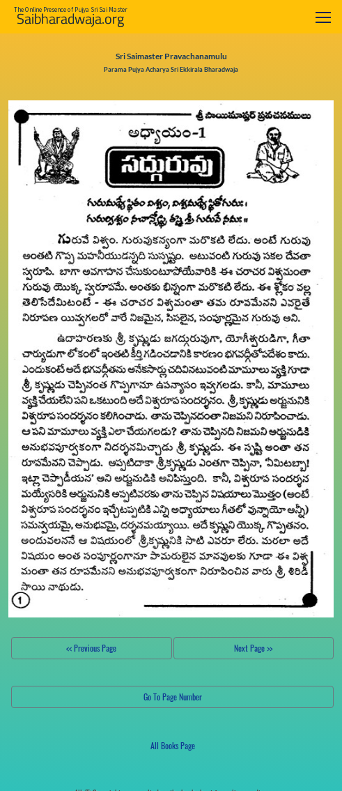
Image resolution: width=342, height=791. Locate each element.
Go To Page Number (172, 696)
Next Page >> (253, 648)
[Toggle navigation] (323, 17)
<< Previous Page (91, 648)
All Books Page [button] (172, 745)
